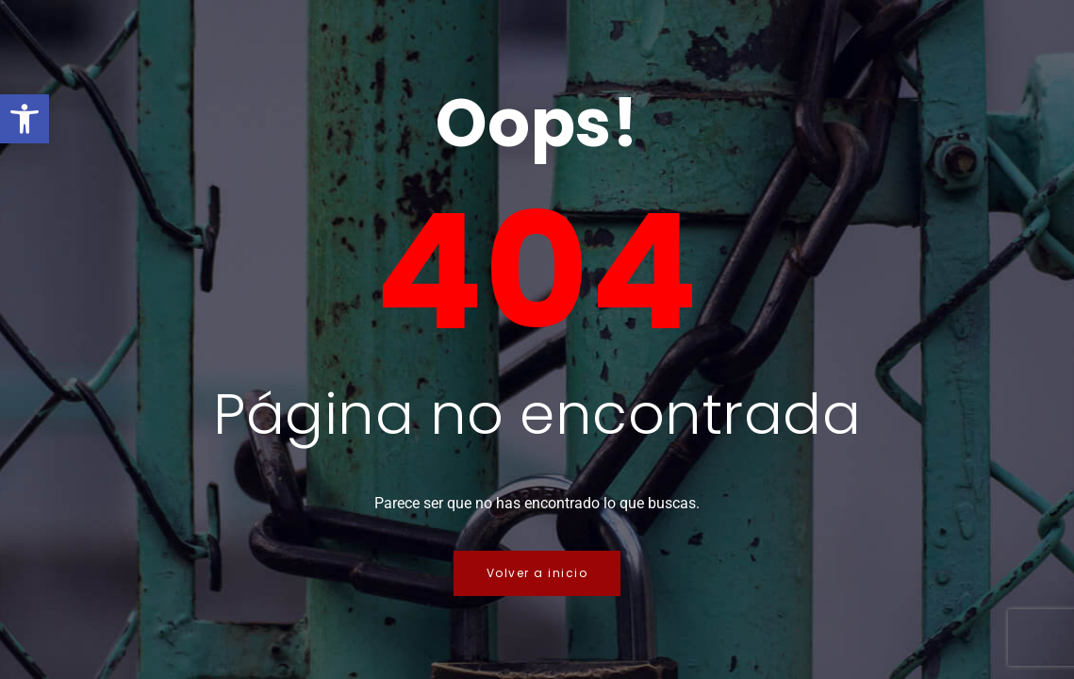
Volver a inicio (537, 573)
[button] (24, 118)
